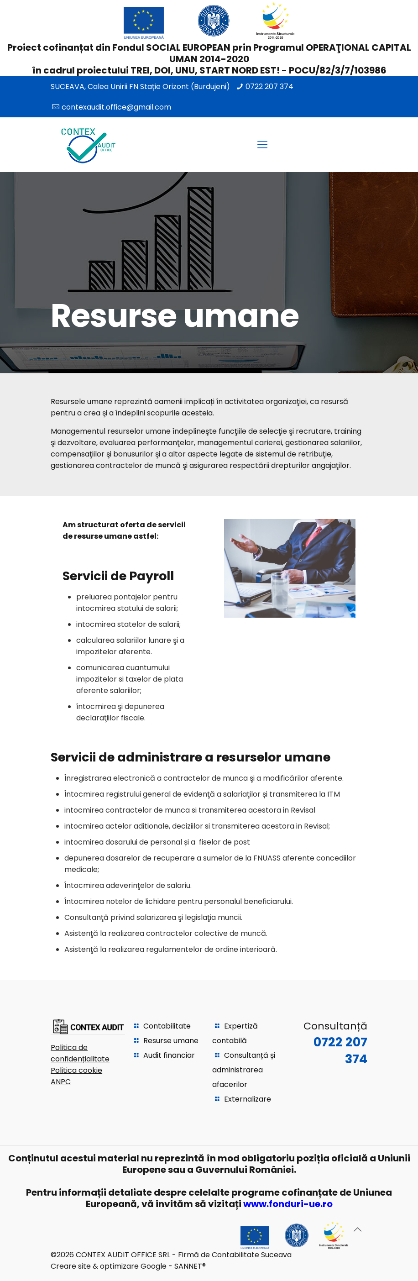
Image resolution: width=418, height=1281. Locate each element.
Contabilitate (167, 1026)
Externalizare (247, 1099)
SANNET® (190, 1266)
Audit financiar (169, 1055)
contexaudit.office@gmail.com (116, 107)
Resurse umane (171, 1040)
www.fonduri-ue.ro (288, 1203)
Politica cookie (76, 1070)
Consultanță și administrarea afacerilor (243, 1070)
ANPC (61, 1081)
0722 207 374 (269, 86)
